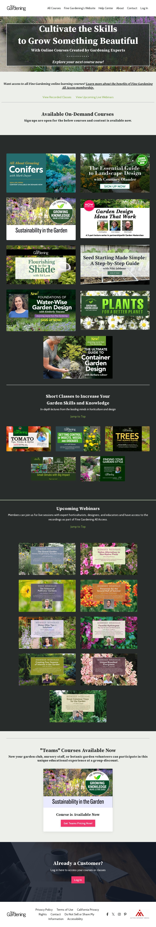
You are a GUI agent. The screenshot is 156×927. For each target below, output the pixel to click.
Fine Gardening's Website (79, 8)
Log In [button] (78, 880)
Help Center (106, 8)
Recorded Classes (60, 97)
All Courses (54, 8)
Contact (132, 8)
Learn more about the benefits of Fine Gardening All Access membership (107, 86)
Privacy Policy (44, 910)
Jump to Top (78, 416)
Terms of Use (64, 910)
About (120, 8)
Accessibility (75, 919)
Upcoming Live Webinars (98, 97)
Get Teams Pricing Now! (78, 823)
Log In (144, 8)
